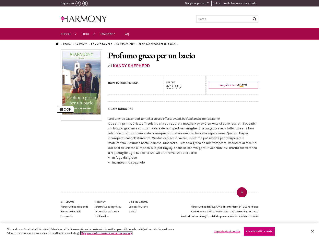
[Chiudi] (312, 231)
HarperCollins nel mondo (74, 206)
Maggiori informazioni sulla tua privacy (106, 233)
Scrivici (132, 211)
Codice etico (101, 216)
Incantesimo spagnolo (128, 162)
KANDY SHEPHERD (131, 65)
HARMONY (81, 44)
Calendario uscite (138, 206)
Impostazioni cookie (227, 231)
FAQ (126, 34)
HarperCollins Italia (71, 211)
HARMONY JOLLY (125, 44)
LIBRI (85, 34)
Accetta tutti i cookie (259, 231)
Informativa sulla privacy (108, 206)
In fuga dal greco (124, 157)
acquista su (233, 85)
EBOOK (66, 34)
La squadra (67, 216)
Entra (216, 3)
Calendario (107, 34)
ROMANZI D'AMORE (101, 44)
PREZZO (170, 82)
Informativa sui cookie (107, 211)
